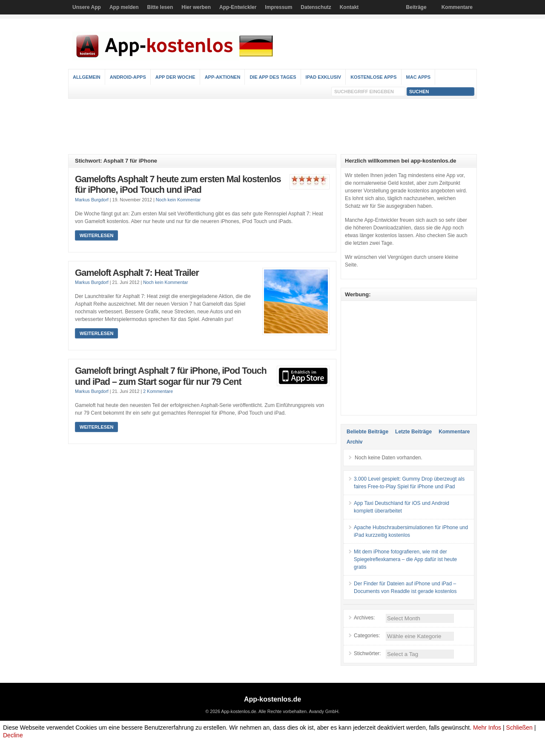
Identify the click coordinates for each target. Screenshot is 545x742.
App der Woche (175, 77)
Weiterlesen (96, 235)
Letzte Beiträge (413, 432)
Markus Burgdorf (92, 199)
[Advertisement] (272, 126)
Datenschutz (316, 7)
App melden (124, 7)
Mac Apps (418, 77)
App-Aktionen (223, 77)
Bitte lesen (160, 7)
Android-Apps (128, 77)
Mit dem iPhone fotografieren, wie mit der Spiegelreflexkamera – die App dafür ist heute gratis (405, 559)
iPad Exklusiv (323, 77)
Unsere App (86, 7)
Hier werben (196, 7)
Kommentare (457, 7)
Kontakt (349, 7)
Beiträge (416, 7)
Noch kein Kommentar (178, 199)
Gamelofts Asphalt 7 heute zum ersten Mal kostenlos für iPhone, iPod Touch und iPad (178, 184)
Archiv (354, 442)
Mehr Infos (487, 727)
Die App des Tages (273, 77)
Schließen (519, 727)
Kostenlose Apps (373, 77)
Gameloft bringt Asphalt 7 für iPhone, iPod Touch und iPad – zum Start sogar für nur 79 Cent (171, 376)
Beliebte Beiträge (367, 432)
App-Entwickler (237, 7)
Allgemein (86, 77)
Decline (13, 735)
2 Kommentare (158, 391)
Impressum (278, 7)
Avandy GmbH (323, 711)
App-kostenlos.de (272, 699)
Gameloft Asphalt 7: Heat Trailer (137, 273)
